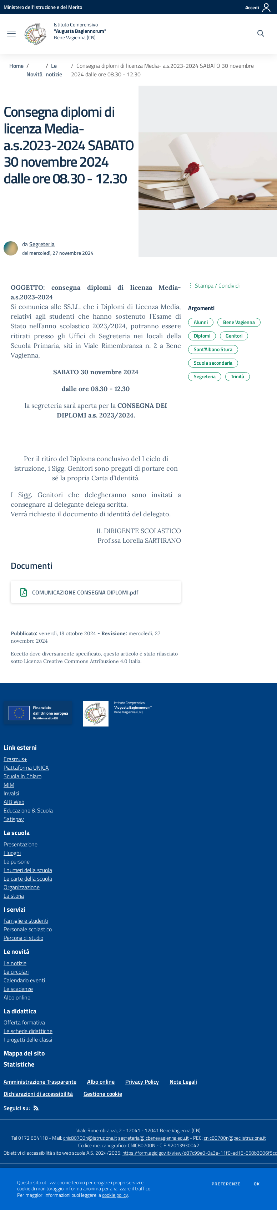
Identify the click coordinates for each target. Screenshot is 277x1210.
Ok (257, 1184)
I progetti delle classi (28, 1039)
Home (16, 65)
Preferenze (226, 1184)
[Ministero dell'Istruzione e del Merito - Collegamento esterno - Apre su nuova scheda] (43, 7)
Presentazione (20, 844)
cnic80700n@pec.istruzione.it (235, 1137)
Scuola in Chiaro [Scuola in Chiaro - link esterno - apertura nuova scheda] (22, 776)
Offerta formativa (24, 1022)
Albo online (17, 997)
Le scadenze (18, 988)
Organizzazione (22, 887)
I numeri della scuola (28, 870)
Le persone (17, 861)
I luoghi (12, 853)
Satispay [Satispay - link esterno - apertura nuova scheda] (14, 819)
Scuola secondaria (213, 362)
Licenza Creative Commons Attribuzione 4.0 (75, 661)
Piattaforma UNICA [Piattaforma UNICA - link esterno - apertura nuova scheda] (26, 767)
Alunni (201, 322)
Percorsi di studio (23, 937)
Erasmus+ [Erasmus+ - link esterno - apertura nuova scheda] (15, 759)
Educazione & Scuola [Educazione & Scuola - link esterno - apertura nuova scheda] (28, 810)
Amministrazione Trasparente (40, 1081)
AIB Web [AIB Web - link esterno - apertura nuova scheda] (14, 802)
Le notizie (54, 70)
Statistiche (19, 1064)
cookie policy (115, 1195)
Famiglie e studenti (26, 920)
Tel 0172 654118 (29, 1137)
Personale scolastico (28, 929)
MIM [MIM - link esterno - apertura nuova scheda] (9, 784)
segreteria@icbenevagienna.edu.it (153, 1137)
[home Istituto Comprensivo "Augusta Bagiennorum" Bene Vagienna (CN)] (64, 34)
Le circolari (16, 971)
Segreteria (205, 376)
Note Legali (183, 1081)
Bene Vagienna (239, 322)
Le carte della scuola (28, 878)
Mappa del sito (24, 1053)
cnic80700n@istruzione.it (90, 1137)
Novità (34, 74)
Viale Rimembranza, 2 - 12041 (108, 1130)
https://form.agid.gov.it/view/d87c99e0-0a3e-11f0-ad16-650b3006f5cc (199, 1152)
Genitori (234, 335)
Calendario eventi (24, 980)
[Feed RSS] (36, 1108)
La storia (14, 895)
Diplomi (202, 335)
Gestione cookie (103, 1093)
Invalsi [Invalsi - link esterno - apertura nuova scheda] (11, 793)
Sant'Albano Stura (213, 349)
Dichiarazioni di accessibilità (38, 1093)
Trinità (237, 376)
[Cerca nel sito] (260, 34)
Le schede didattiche (28, 1031)
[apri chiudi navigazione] (11, 34)
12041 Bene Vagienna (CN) (173, 1130)
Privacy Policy (142, 1081)
